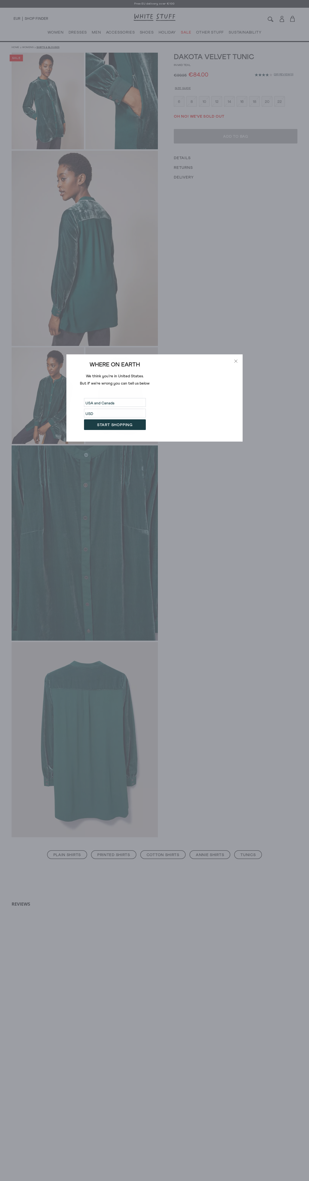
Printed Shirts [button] (113, 855)
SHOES (147, 33)
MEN (96, 33)
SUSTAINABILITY (245, 33)
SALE (186, 33)
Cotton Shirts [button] (163, 855)
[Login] (282, 18)
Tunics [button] (248, 855)
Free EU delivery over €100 (154, 3)
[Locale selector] (17, 19)
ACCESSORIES (120, 33)
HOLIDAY (167, 33)
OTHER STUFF (210, 33)
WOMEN (55, 33)
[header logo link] (154, 17)
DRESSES (77, 33)
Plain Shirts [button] (67, 855)
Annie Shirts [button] (210, 855)
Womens (28, 47)
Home (15, 47)
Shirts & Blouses (47, 47)
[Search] (270, 18)
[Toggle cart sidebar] (292, 19)
